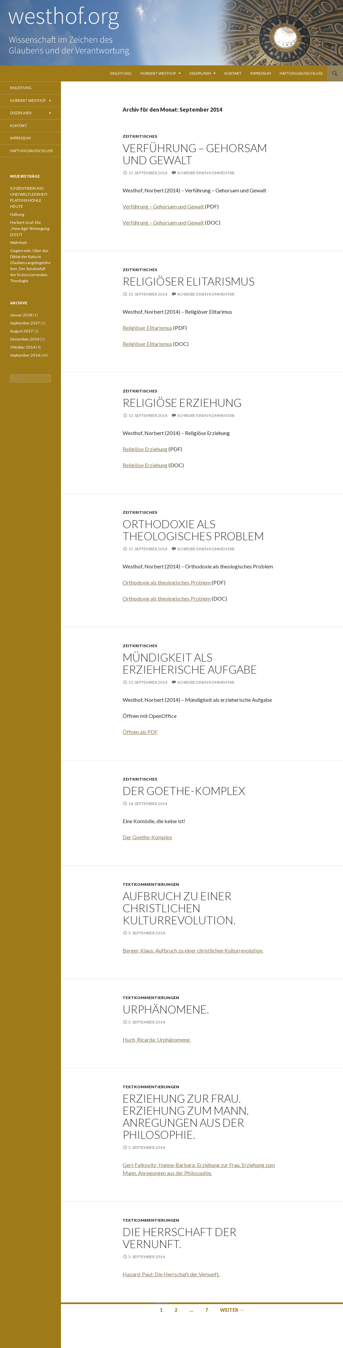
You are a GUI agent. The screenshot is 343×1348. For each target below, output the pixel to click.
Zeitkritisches (140, 136)
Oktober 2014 (22, 347)
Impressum (260, 73)
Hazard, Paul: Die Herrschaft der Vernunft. (171, 1274)
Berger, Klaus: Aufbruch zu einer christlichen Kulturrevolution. (193, 950)
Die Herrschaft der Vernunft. (179, 1237)
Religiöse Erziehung (182, 402)
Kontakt (233, 73)
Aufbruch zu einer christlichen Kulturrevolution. (179, 908)
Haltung (17, 214)
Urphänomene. (166, 1009)
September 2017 (25, 322)
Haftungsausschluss (301, 73)
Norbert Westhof (158, 73)
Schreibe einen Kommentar (205, 172)
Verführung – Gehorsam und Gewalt (195, 154)
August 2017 (21, 330)
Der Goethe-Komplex (184, 790)
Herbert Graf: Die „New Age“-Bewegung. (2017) (30, 228)
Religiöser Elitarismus (189, 281)
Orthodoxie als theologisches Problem (193, 530)
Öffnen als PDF (140, 732)
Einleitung (121, 73)
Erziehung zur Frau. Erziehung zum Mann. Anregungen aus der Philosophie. (186, 1116)
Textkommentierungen (151, 884)
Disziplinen (200, 73)
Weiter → (232, 1310)
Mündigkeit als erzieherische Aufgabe (190, 663)
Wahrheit (18, 242)
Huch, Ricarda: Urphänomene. (157, 1039)
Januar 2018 (21, 314)
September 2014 (25, 355)
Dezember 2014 (24, 339)
